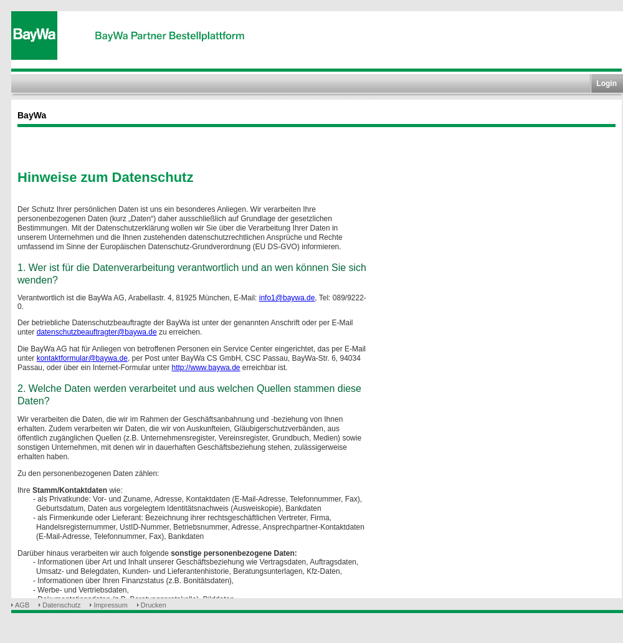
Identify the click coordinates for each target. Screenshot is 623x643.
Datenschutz (61, 605)
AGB (22, 605)
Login (606, 83)
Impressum (110, 605)
